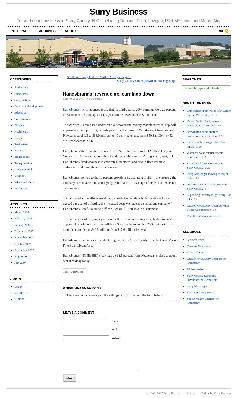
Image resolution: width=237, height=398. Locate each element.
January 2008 (22, 225)
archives (47, 31)
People (18, 138)
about (70, 31)
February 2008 (23, 218)
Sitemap (191, 393)
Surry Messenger (197, 286)
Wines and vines (24, 182)
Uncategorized (23, 169)
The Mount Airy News (200, 292)
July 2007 (20, 262)
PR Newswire (195, 269)
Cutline (205, 393)
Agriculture (21, 87)
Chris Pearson (222, 393)
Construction (22, 100)
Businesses (21, 94)
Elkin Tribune (195, 252)
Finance (19, 125)
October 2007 (22, 244)
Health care (21, 131)
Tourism (19, 150)
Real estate (21, 144)
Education (20, 112)
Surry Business (118, 11)
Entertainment (22, 119)
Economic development (28, 106)
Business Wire (195, 239)
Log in (18, 286)
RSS (221, 31)
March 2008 (21, 212)
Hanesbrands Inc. (74, 109)
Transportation (23, 163)
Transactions (22, 156)
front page (19, 31)
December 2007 (24, 231)
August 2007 (22, 256)
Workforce (20, 188)
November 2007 (24, 237)
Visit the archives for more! (203, 216)
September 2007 (24, 250)
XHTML (19, 299)
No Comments (95, 98)
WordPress (20, 293)
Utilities (19, 175)
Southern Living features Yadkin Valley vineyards (99, 77)
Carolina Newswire (198, 246)
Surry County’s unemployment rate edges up (146, 81)
